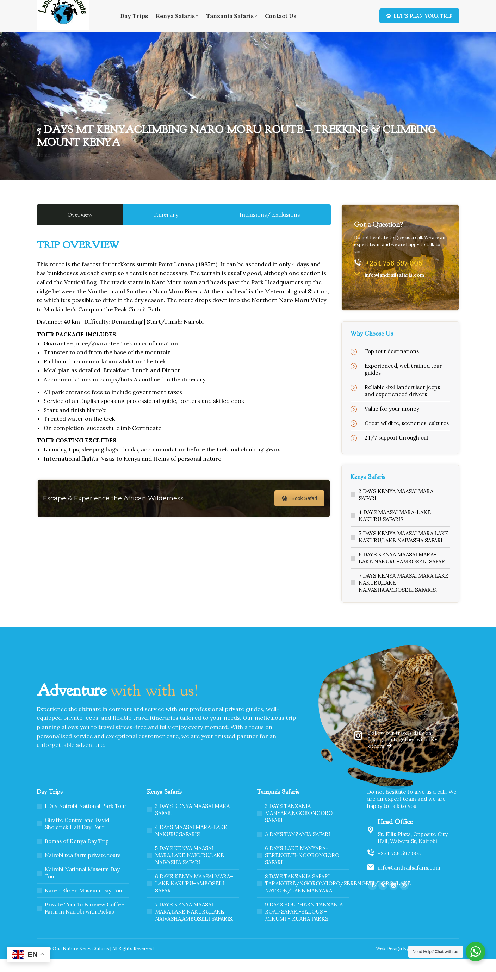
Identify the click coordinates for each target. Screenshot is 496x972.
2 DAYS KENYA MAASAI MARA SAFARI (396, 507)
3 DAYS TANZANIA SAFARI (297, 846)
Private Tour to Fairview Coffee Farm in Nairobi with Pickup (84, 921)
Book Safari (299, 511)
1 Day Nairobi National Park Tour (85, 818)
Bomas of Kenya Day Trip (77, 853)
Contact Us (386, 6)
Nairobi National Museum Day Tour (82, 885)
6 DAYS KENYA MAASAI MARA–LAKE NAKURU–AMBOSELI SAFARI (403, 571)
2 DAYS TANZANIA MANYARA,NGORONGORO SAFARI (299, 825)
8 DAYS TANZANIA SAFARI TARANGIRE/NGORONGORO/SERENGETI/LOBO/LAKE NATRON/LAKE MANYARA (338, 896)
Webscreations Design (434, 961)
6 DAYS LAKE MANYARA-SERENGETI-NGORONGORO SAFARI (302, 868)
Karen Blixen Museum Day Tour (84, 903)
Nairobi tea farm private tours (82, 868)
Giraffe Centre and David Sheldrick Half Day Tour (77, 836)
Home (337, 6)
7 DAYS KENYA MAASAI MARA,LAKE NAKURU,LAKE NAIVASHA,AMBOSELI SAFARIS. (403, 595)
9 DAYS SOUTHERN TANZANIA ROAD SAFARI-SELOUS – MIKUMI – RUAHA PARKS (304, 924)
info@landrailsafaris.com (409, 880)
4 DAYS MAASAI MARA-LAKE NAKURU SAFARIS (395, 528)
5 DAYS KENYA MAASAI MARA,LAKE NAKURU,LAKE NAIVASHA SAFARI (403, 549)
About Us (358, 6)
